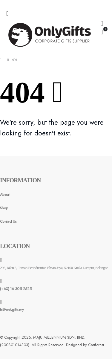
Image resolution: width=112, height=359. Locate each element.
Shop (4, 208)
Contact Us (8, 221)
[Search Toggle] (102, 23)
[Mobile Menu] (9, 13)
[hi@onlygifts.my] (56, 305)
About (5, 194)
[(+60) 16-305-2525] (56, 284)
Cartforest (96, 345)
